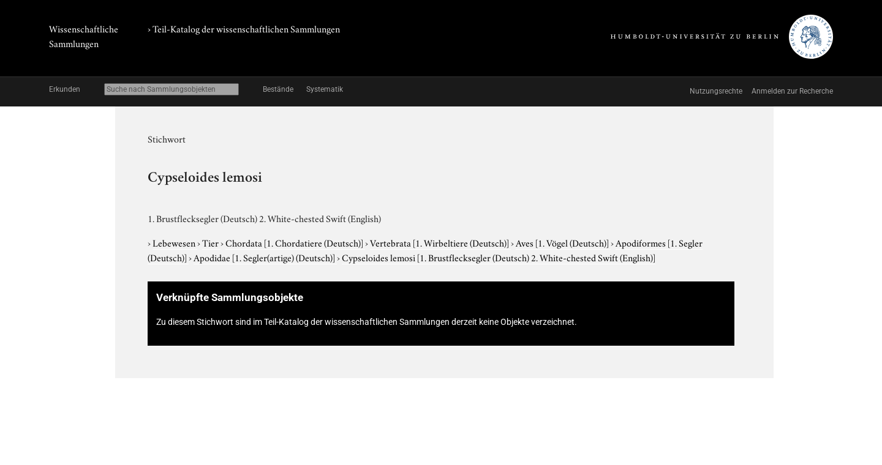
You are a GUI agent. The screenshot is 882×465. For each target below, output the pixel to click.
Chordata (295, 242)
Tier (211, 242)
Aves (563, 242)
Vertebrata (440, 242)
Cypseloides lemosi (498, 257)
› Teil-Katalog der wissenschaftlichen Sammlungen (244, 28)
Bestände (278, 89)
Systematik (324, 89)
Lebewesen (175, 242)
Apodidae (265, 257)
